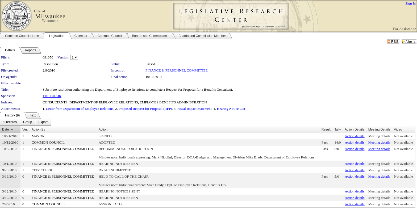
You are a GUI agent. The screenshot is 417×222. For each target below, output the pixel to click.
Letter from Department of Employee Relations (79, 109)
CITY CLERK (42, 170)
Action (103, 129)
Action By (38, 129)
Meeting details (379, 136)
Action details (354, 136)
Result (326, 129)
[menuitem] (10, 122)
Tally (338, 129)
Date (5, 129)
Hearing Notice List (231, 109)
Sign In (410, 3)
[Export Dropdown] (43, 122)
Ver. (25, 129)
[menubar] (25, 122)
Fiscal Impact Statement (194, 109)
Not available (403, 136)
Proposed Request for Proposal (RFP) (145, 109)
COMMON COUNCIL (48, 142)
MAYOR (38, 136)
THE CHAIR (52, 96)
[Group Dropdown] (27, 122)
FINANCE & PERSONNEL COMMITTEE (176, 70)
